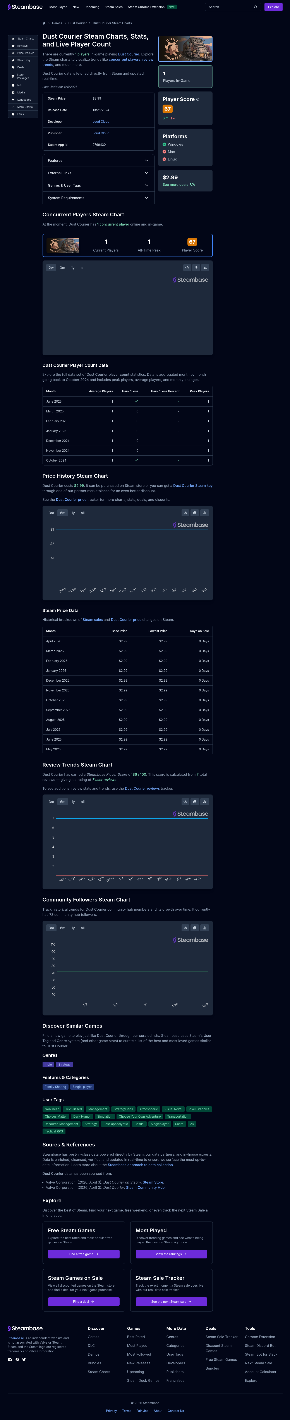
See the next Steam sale (171, 1301)
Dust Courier (77, 23)
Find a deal (83, 1301)
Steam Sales (114, 7)
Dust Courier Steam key (193, 485)
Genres (172, 1337)
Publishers (175, 1372)
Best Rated (136, 1337)
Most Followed (139, 1354)
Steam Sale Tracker (222, 1337)
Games (57, 23)
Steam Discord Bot (260, 1345)
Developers (175, 1363)
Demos (94, 1354)
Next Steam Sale (258, 1363)
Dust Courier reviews (142, 788)
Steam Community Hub (145, 1187)
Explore (273, 7)
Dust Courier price (71, 499)
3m (62, 267)
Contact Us (176, 1411)
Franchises (175, 1380)
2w (51, 267)
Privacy (111, 1411)
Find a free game (83, 1254)
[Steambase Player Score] (197, 99)
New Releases (139, 1363)
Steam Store (153, 1182)
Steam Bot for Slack (261, 1354)
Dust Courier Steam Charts (112, 23)
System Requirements (98, 197)
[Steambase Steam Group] (17, 1359)
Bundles (94, 1363)
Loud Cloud (101, 121)
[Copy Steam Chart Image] (196, 267)
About (158, 1411)
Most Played (58, 7)
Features (98, 160)
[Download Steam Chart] (205, 267)
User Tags (174, 1354)
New (76, 7)
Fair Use (143, 1411)
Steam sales (93, 619)
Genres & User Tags (98, 185)
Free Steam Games (221, 1359)
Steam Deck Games (143, 1380)
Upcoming (92, 7)
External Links (98, 173)
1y (73, 267)
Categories (175, 1345)
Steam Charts (99, 1372)
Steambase (16, 1338)
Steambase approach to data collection (140, 1165)
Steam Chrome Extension (146, 7)
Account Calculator (260, 1372)
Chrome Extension (260, 1337)
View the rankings (171, 1254)
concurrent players (124, 59)
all (82, 267)
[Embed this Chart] (187, 267)
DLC (91, 1345)
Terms (126, 1411)
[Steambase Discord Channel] (10, 1359)
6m (62, 513)
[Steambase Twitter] (24, 1359)
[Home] (44, 23)
